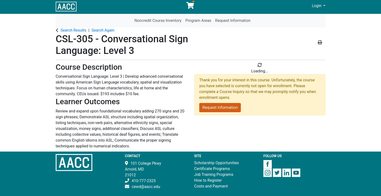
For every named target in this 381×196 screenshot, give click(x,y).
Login (317, 5)
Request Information (232, 20)
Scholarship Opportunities (216, 163)
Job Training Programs (213, 174)
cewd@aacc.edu (146, 186)
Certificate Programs (212, 168)
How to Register (208, 180)
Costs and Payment (211, 186)
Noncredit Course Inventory (158, 20)
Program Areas (198, 20)
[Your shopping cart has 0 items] (190, 6)
